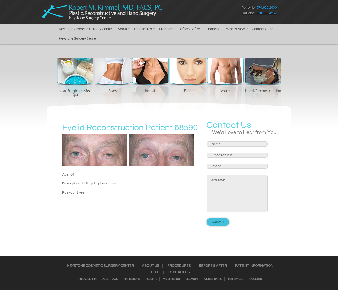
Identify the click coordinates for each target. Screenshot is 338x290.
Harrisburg (132, 279)
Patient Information (254, 266)
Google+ (207, 11)
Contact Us (260, 29)
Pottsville (235, 279)
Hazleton (255, 279)
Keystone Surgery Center (78, 38)
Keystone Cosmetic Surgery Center (85, 29)
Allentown (110, 279)
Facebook (175, 11)
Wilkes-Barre (213, 279)
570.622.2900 (267, 7)
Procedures (143, 29)
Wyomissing (171, 279)
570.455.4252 (267, 13)
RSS (199, 11)
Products (166, 29)
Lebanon (192, 279)
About (122, 29)
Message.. (237, 193)
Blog (155, 272)
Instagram (183, 11)
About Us (150, 266)
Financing (213, 29)
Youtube (216, 11)
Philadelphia (87, 279)
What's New (235, 29)
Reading (151, 279)
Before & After (189, 29)
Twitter (191, 11)
